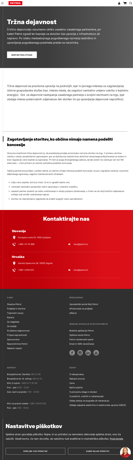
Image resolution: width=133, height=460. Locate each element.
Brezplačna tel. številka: (18, 374)
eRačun (73, 313)
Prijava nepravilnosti (17, 335)
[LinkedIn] (88, 352)
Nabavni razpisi (14, 348)
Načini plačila (76, 387)
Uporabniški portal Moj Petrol (83, 304)
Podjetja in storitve (16, 308)
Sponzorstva (13, 339)
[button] (2, 3)
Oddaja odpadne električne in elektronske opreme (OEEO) (97, 405)
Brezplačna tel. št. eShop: (19, 378)
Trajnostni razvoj (15, 313)
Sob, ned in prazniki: (17, 392)
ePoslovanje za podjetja (81, 308)
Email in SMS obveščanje (81, 344)
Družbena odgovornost (18, 330)
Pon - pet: (12, 387)
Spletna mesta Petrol (79, 335)
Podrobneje (116, 438)
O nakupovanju (76, 374)
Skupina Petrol (14, 304)
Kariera (10, 317)
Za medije (12, 326)
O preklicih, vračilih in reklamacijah (86, 396)
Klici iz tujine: (13, 383)
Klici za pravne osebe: (18, 403)
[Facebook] (72, 352)
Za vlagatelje (13, 322)
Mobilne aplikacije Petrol (81, 330)
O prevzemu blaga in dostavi (83, 392)
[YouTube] (96, 352)
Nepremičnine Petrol (17, 344)
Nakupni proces (77, 378)
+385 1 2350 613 (26, 270)
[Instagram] (80, 352)
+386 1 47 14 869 (26, 244)
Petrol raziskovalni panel (81, 339)
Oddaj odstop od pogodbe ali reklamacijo (89, 400)
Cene (72, 383)
